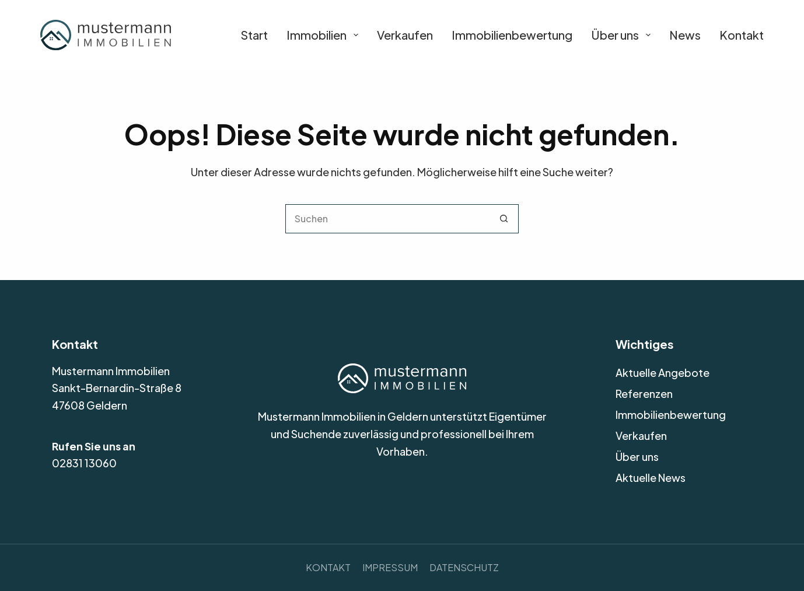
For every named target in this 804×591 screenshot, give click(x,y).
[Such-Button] (504, 218)
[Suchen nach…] (387, 218)
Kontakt (741, 34)
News (685, 34)
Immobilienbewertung (512, 34)
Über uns (621, 34)
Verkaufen (405, 34)
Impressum (390, 567)
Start (254, 34)
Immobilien (322, 34)
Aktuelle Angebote (662, 372)
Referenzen (644, 393)
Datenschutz (464, 567)
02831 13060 (84, 463)
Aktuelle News (651, 477)
